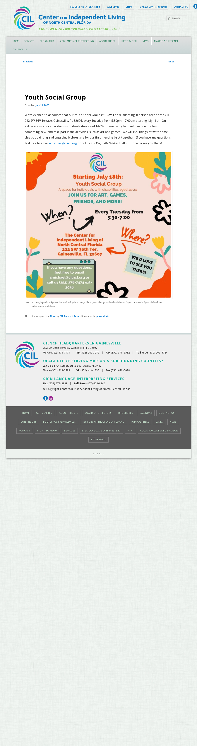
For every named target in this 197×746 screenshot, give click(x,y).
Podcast (24, 430)
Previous (26, 61)
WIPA (130, 430)
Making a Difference (166, 41)
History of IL (129, 41)
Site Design (98, 454)
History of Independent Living (103, 421)
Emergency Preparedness (59, 421)
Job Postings (140, 421)
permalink (102, 316)
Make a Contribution (153, 7)
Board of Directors (98, 413)
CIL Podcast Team (70, 316)
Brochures (125, 413)
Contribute (28, 421)
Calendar (113, 7)
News (146, 41)
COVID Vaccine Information (159, 430)
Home (16, 41)
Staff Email (98, 439)
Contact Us (181, 7)
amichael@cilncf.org (63, 143)
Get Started (47, 41)
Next (172, 61)
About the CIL (107, 41)
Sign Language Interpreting (76, 41)
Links (129, 7)
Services (29, 41)
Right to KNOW (47, 430)
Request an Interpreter (85, 7)
